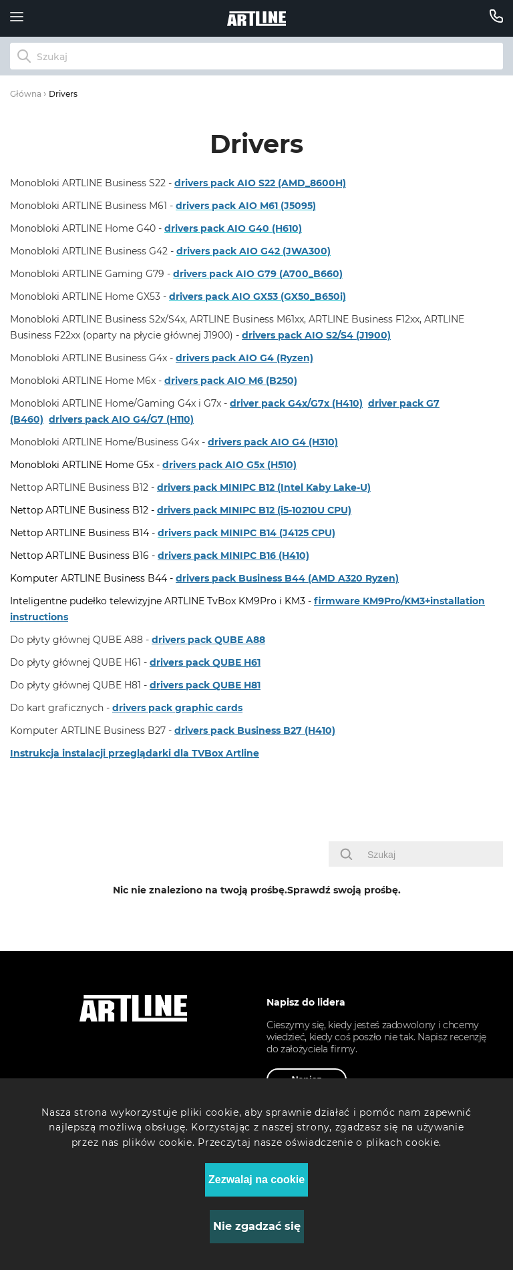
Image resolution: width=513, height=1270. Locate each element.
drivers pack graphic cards (177, 708)
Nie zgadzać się (257, 1226)
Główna (25, 94)
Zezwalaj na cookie (256, 1179)
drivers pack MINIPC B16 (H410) (233, 556)
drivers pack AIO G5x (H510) (229, 465)
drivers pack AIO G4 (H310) (273, 442)
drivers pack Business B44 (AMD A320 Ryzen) (287, 578)
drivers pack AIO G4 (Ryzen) (244, 358)
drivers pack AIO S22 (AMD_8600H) (260, 183)
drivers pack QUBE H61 (205, 662)
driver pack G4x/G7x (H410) (296, 403)
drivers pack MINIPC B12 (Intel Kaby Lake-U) (264, 487)
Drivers (63, 94)
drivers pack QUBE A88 (208, 640)
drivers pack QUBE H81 (205, 685)
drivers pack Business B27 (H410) (254, 730)
